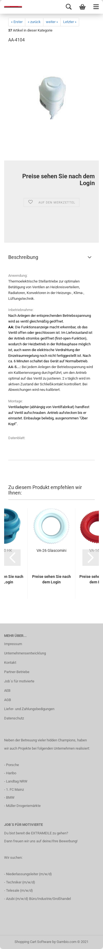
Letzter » (69, 22)
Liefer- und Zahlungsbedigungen (29, 709)
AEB (7, 690)
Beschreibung (23, 257)
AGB (7, 700)
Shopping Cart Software (33, 942)
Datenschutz (14, 718)
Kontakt (10, 662)
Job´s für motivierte (19, 681)
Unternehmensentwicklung (25, 653)
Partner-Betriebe (16, 672)
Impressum (13, 644)
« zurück (34, 22)
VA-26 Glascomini (51, 550)
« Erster (17, 22)
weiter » (52, 22)
